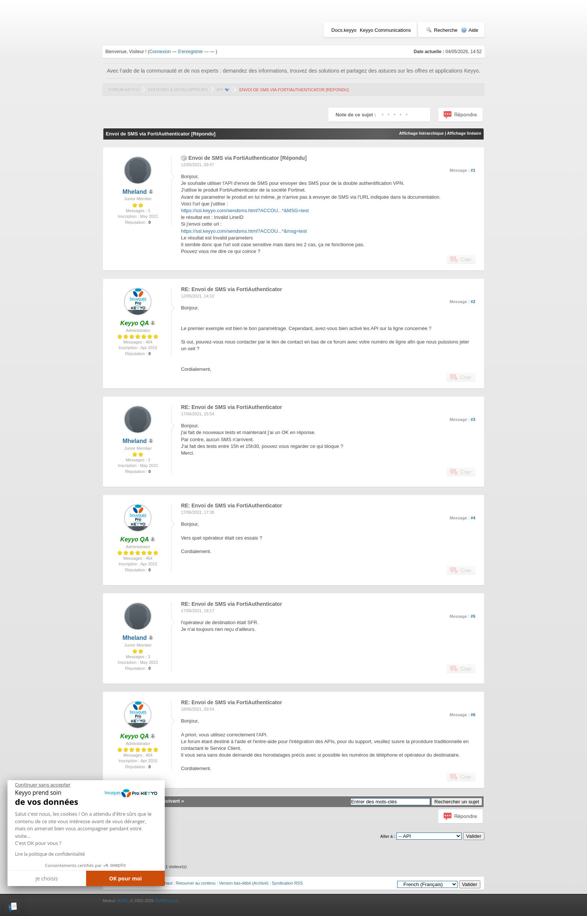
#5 (473, 616)
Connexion (160, 51)
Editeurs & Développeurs (178, 90)
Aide (469, 30)
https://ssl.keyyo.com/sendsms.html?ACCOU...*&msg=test (244, 231)
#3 (473, 419)
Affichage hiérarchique (421, 133)
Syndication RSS (287, 883)
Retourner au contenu (196, 883)
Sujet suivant (165, 801)
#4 (473, 518)
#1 (473, 170)
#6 (473, 714)
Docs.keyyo (343, 30)
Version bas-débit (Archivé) (243, 883)
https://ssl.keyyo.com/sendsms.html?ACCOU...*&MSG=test (244, 210)
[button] (12, 907)
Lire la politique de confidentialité (50, 854)
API (219, 90)
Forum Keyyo (124, 90)
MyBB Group (167, 900)
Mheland (134, 192)
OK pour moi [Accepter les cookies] (125, 878)
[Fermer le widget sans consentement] (42, 785)
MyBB (122, 900)
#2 (473, 301)
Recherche (441, 30)
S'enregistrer (190, 51)
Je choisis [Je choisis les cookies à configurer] (47, 878)
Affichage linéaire (464, 133)
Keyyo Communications (385, 30)
